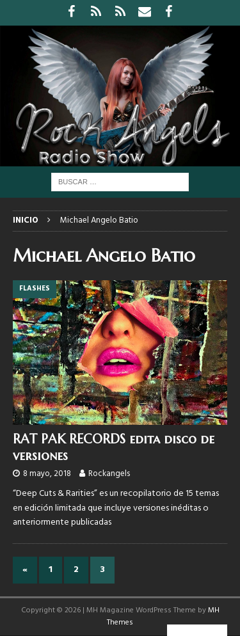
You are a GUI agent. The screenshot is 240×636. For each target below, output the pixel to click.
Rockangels (109, 474)
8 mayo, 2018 (47, 474)
